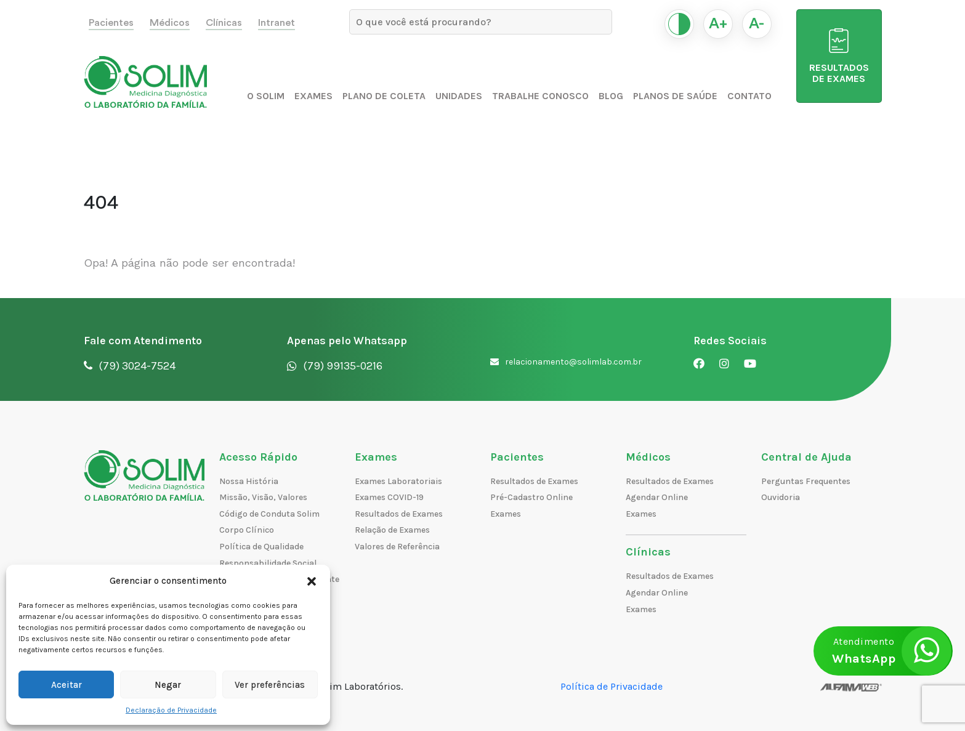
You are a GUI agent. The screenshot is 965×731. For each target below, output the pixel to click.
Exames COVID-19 (389, 497)
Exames (313, 96)
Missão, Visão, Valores (263, 497)
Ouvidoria (780, 497)
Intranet (276, 23)
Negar (168, 684)
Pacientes (111, 23)
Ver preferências (270, 684)
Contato (749, 96)
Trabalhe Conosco (540, 96)
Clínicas (224, 23)
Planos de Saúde (675, 96)
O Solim (266, 96)
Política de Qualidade (261, 546)
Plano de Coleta (384, 96)
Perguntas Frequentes (805, 481)
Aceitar (66, 684)
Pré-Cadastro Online (531, 497)
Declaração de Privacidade (171, 710)
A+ (718, 24)
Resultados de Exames (399, 514)
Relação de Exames (392, 530)
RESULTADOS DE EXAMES (839, 56)
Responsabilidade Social (268, 563)
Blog (611, 96)
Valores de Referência (397, 546)
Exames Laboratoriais (398, 481)
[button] (311, 581)
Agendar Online (657, 497)
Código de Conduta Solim (269, 514)
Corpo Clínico (246, 530)
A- (756, 24)
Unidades (458, 96)
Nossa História (248, 481)
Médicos (170, 23)
